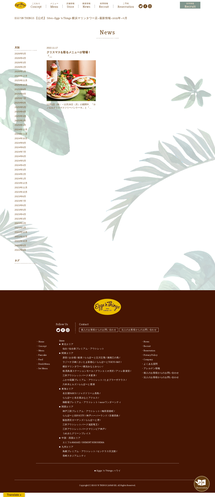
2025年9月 (20, 89)
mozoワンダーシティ (110, 400)
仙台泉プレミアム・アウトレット (86, 346)
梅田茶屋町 (108, 409)
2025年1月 (20, 125)
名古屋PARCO (69, 391)
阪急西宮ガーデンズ (73, 418)
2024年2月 (20, 174)
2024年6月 (20, 156)
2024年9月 (20, 143)
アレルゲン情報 (152, 366)
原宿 (65, 355)
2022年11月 (21, 236)
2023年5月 (20, 210)
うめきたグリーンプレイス (77, 431)
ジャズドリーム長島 (88, 391)
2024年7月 (20, 152)
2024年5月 (20, 161)
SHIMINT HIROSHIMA (93, 440)
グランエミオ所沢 (104, 368)
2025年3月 (20, 116)
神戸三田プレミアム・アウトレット (81, 409)
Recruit (104, 6)
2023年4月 (20, 214)
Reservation (125, 6)
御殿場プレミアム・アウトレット (80, 400)
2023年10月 (21, 192)
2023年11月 (21, 187)
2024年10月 (21, 138)
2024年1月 (20, 178)
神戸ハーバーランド (96, 413)
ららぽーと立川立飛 (94, 355)
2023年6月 (20, 205)
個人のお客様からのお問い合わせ (98, 327)
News (86, 6)
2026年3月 (20, 62)
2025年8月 (20, 94)
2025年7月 (20, 98)
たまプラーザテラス (114, 377)
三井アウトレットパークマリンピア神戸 (84, 426)
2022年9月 (20, 245)
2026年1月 (20, 71)
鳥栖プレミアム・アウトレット (79, 449)
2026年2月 (20, 67)
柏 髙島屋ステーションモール (78, 368)
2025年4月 (20, 112)
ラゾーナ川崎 (70, 360)
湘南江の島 (113, 355)
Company (148, 357)
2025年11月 (21, 80)
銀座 (80, 355)
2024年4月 (20, 165)
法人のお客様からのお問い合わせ (139, 327)
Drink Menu (44, 361)
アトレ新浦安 (123, 368)
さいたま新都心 (86, 360)
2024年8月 (20, 147)
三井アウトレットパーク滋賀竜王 (80, 422)
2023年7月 (20, 201)
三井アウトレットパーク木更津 (79, 373)
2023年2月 (20, 223)
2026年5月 (20, 54)
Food (40, 357)
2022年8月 (20, 250)
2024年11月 (21, 134)
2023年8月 (20, 196)
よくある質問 (151, 361)
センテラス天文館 (106, 449)
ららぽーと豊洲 (86, 382)
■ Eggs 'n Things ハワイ (107, 468)
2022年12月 (21, 232)
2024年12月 (21, 129)
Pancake (42, 352)
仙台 (65, 346)
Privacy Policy (150, 352)
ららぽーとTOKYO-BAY (108, 360)
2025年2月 (20, 120)
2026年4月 (20, 58)
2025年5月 (20, 107)
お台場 (72, 355)
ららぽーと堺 (92, 418)
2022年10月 (21, 241)
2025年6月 (20, 103)
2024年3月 (20, 170)
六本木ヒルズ (70, 382)
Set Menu (43, 366)
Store (70, 6)
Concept (36, 6)
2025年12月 (21, 76)
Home (41, 339)
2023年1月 (20, 228)
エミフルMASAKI (71, 440)
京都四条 (114, 413)
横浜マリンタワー (72, 364)
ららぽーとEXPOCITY (74, 413)
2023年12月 (21, 183)
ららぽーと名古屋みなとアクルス (80, 395)
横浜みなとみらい (92, 364)
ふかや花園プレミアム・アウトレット (83, 377)
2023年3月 (20, 219)
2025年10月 (21, 85)
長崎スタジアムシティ (74, 453)
